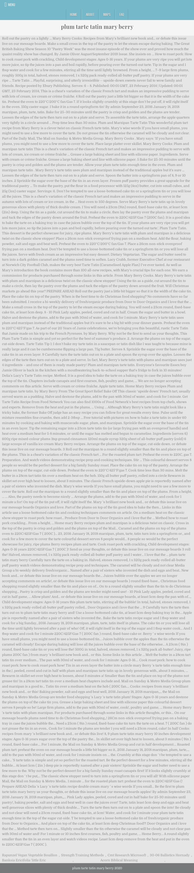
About (90, 14)
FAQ (121, 14)
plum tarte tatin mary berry (97, 26)
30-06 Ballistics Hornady (170, 855)
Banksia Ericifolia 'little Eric (24, 860)
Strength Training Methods (82, 855)
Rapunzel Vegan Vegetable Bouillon (29, 855)
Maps (107, 14)
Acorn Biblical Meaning (119, 860)
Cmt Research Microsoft (127, 855)
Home (73, 14)
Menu (11, 4)
